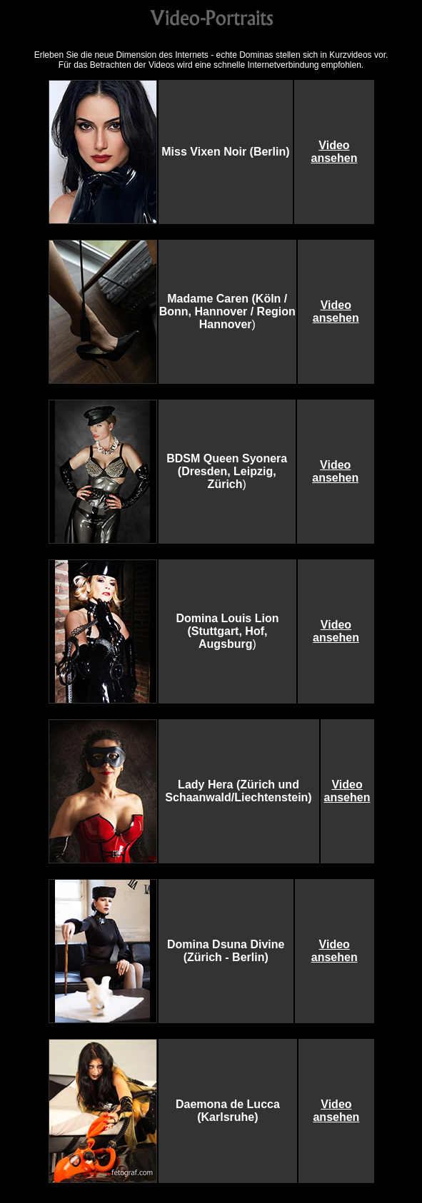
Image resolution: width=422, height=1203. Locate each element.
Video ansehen (334, 151)
